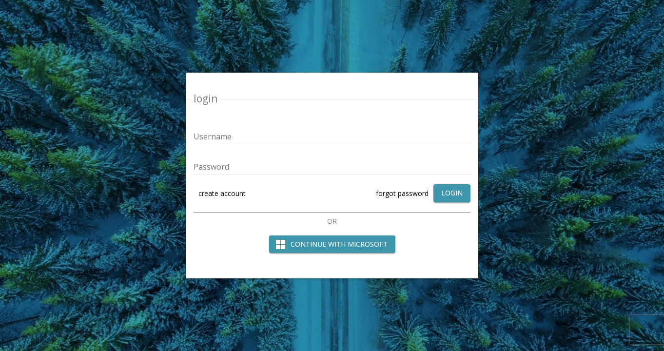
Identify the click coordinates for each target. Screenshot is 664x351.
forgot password (402, 193)
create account (222, 193)
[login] (451, 193)
